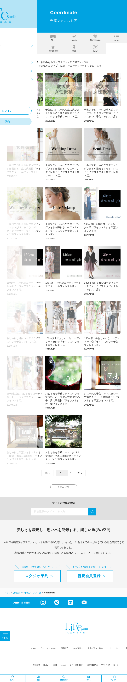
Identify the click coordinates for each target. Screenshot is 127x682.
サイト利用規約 (76, 667)
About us (31, 38)
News (116, 38)
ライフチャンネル (48, 650)
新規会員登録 (89, 578)
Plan (53, 38)
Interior (74, 38)
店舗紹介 (65, 650)
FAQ (95, 48)
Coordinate (95, 38)
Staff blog (10, 48)
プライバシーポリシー (111, 667)
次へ (79, 473)
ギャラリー (78, 650)
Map (74, 48)
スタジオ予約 (36, 578)
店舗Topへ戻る (63, 488)
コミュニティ (113, 650)
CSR (55, 667)
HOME (33, 650)
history (46, 667)
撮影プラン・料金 (95, 650)
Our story (31, 48)
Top (11, 38)
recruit (63, 667)
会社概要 (36, 667)
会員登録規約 (92, 667)
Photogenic (53, 48)
